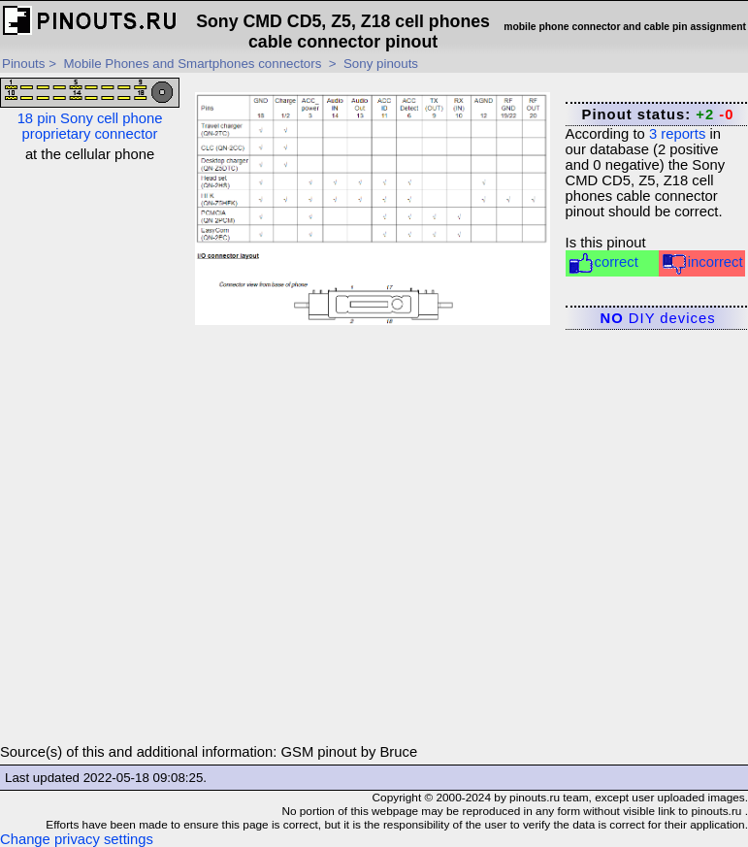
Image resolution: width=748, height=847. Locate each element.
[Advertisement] (90, 453)
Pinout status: (658, 114)
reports (677, 134)
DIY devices (658, 318)
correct (603, 263)
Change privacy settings (76, 839)
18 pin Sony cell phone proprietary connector (89, 110)
